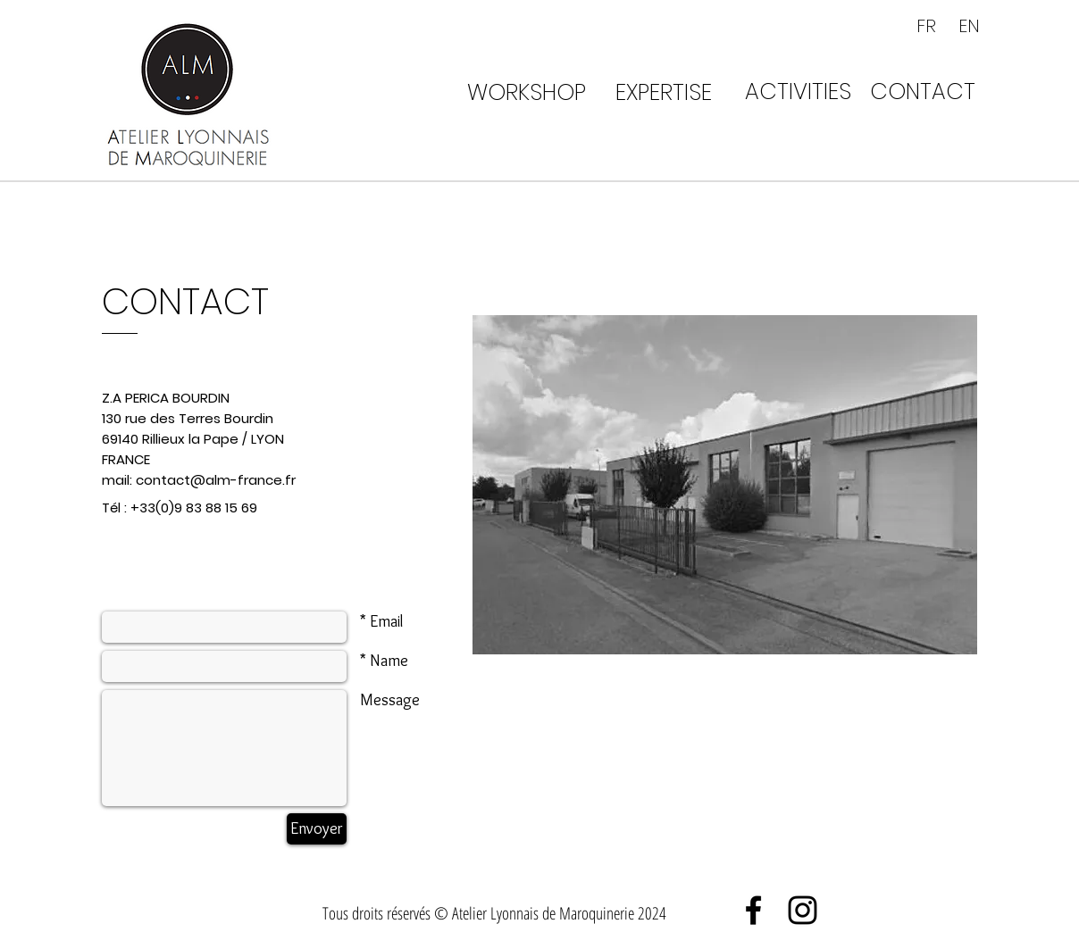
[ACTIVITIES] (797, 91)
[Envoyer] (317, 829)
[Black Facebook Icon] (753, 910)
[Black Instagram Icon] (802, 910)
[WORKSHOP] (526, 92)
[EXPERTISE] (663, 92)
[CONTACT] (922, 91)
